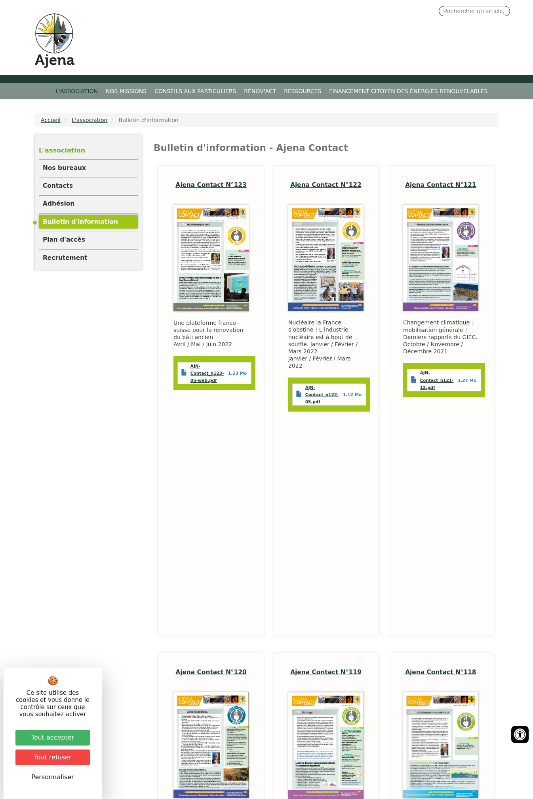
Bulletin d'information (80, 221)
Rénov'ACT (260, 91)
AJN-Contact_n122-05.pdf (322, 394)
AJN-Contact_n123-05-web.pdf (207, 373)
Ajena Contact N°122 (325, 185)
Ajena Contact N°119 (325, 672)
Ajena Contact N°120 (210, 672)
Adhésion (58, 203)
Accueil (46, 91)
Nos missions (126, 91)
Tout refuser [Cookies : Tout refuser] (53, 757)
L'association (76, 91)
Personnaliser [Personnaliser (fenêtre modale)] (52, 777)
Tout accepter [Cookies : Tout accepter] (52, 737)
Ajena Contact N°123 (210, 185)
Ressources (302, 91)
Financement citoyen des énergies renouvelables (408, 91)
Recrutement (65, 257)
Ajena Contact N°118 (440, 672)
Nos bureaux (64, 168)
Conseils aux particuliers (195, 91)
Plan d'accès (64, 239)
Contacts (58, 185)
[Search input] (474, 11)
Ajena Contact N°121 (440, 185)
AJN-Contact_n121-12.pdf (437, 379)
